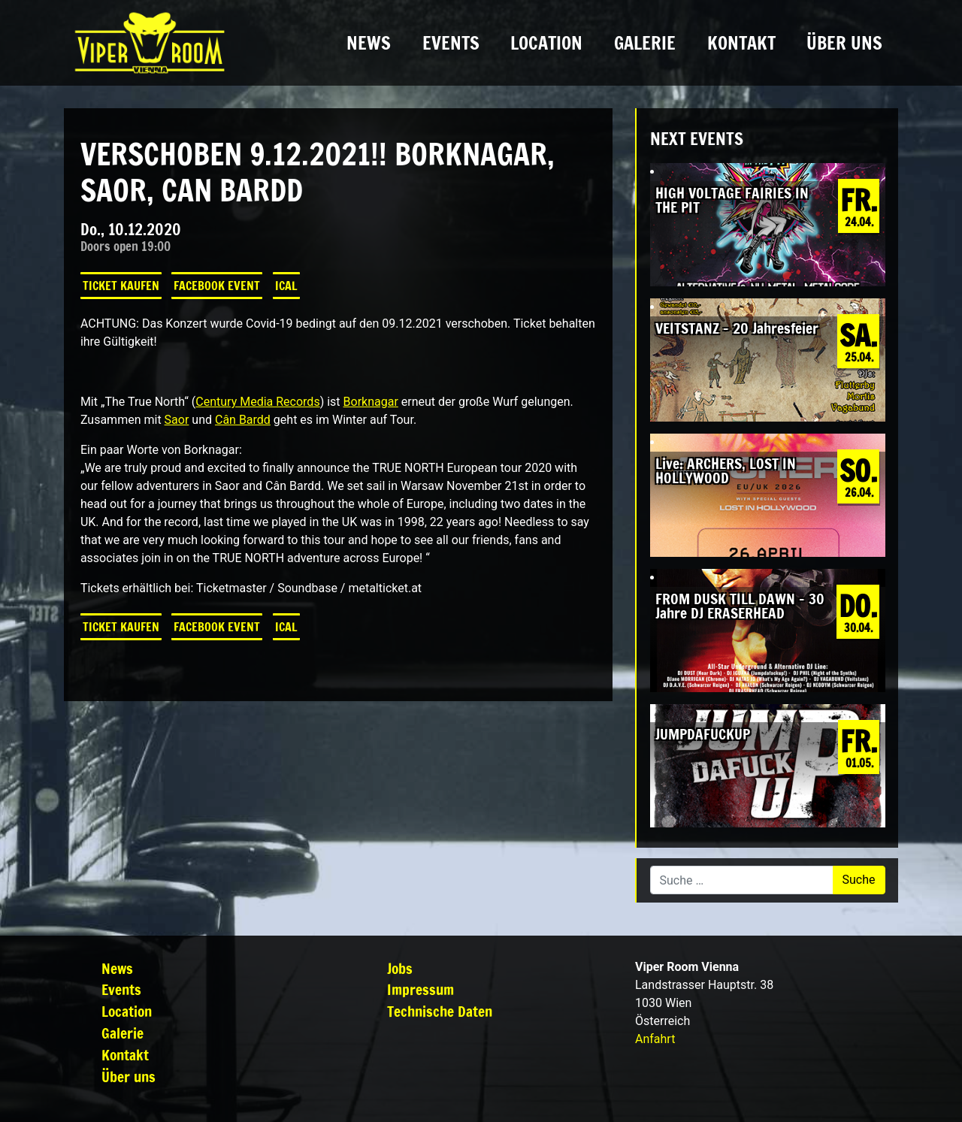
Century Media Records (257, 402)
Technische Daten (439, 1011)
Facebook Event (217, 285)
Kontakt (741, 43)
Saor (177, 420)
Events (450, 43)
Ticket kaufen (121, 285)
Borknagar (370, 402)
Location (546, 43)
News (368, 43)
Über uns (844, 43)
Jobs (400, 968)
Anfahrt (655, 1039)
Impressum (420, 989)
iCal (286, 285)
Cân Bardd (243, 420)
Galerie (645, 43)
